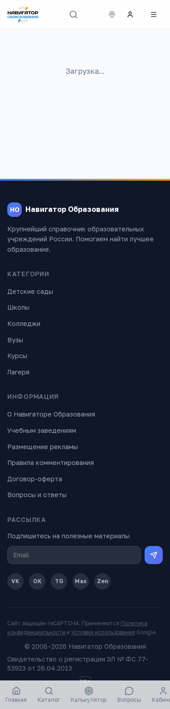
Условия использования (103, 632)
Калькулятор (89, 694)
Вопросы (129, 694)
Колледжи (23, 323)
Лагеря (18, 372)
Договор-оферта (34, 479)
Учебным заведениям (41, 430)
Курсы (17, 355)
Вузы (15, 340)
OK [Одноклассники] (37, 581)
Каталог (49, 694)
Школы (18, 307)
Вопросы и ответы (37, 494)
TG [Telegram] (59, 581)
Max (81, 581)
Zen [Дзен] (102, 581)
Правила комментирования (50, 462)
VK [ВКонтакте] (15, 581)
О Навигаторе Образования (51, 414)
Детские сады (30, 291)
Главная (16, 694)
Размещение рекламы (42, 446)
